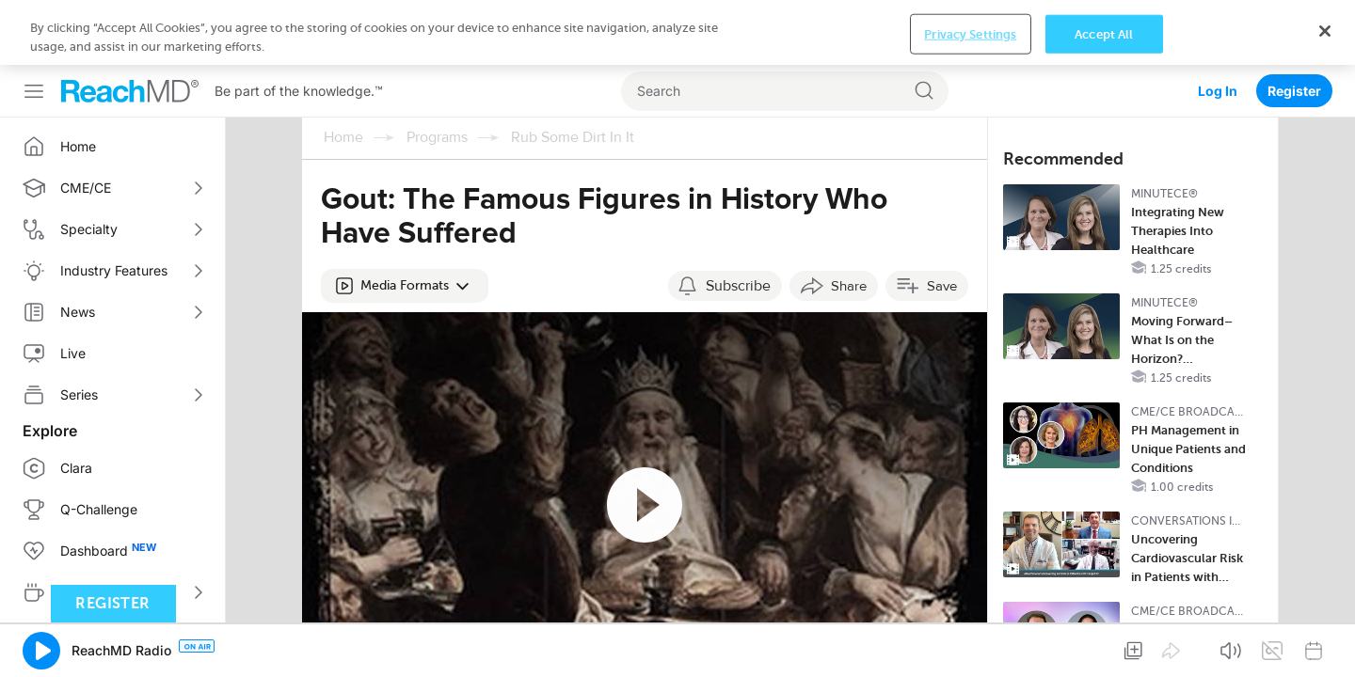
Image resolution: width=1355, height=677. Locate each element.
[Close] (1325, 644)
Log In (1217, 26)
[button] (404, 221)
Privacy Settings (970, 647)
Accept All (1104, 647)
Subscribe (738, 221)
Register (1294, 26)
